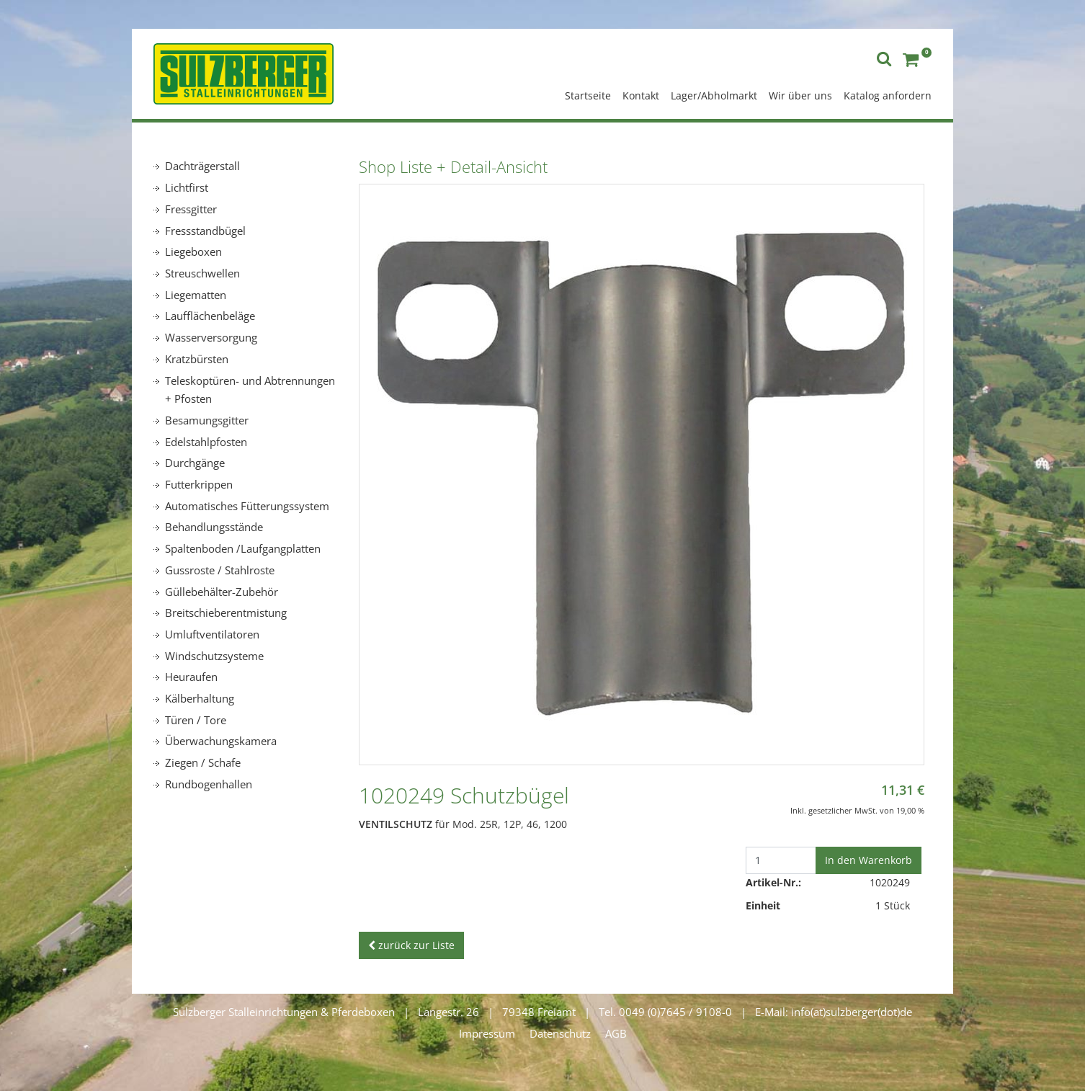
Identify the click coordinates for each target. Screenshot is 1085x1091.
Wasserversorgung (211, 337)
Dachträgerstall (202, 166)
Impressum (487, 1033)
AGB (616, 1033)
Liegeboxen (193, 251)
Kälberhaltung (199, 698)
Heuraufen (191, 676)
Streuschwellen (202, 273)
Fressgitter (191, 209)
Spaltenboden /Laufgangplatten (243, 548)
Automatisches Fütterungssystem (247, 506)
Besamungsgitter (207, 420)
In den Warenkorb (868, 860)
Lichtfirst (186, 187)
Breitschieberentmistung (226, 612)
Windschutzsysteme (214, 656)
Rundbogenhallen (208, 784)
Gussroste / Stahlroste (219, 570)
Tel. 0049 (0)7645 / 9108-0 (665, 1012)
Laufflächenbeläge (210, 315)
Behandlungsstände (214, 527)
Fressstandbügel (205, 230)
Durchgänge (195, 462)
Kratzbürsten (196, 359)
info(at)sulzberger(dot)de (851, 1012)
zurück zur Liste (411, 945)
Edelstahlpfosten (206, 442)
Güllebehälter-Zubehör (221, 591)
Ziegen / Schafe (203, 762)
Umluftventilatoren (212, 634)
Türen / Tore (195, 720)
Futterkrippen (199, 484)
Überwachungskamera (221, 741)
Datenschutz (560, 1033)
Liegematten (195, 295)
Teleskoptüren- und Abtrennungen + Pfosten (250, 389)
